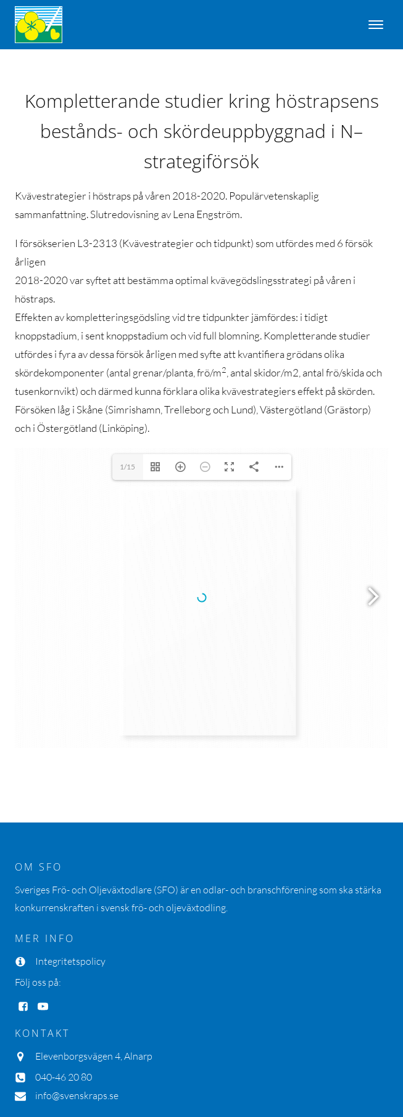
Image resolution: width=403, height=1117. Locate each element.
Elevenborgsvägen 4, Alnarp (93, 953)
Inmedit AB (96, 1071)
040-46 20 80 (63, 974)
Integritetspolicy (70, 858)
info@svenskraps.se (76, 992)
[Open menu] (376, 24)
